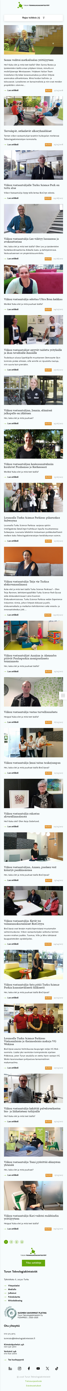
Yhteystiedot (14, 1286)
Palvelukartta (14, 1297)
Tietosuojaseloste (33, 1381)
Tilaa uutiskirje (33, 1263)
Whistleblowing (15, 1301)
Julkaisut (12, 1293)
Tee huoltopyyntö (16, 1360)
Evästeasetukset (33, 1386)
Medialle (12, 1289)
